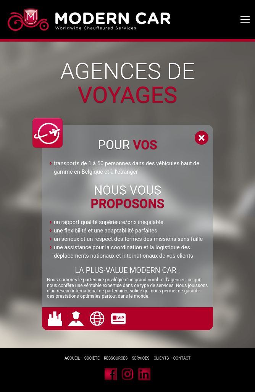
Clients (162, 358)
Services (141, 358)
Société (92, 358)
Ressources (116, 358)
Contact (181, 358)
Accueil (72, 358)
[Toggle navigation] (245, 19)
